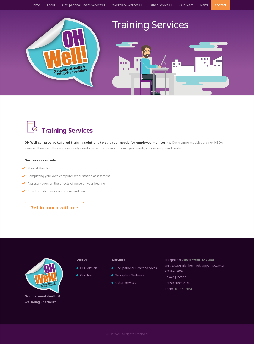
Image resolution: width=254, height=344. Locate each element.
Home (35, 5)
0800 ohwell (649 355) (198, 259)
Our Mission (88, 268)
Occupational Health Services (82, 5)
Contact (220, 5)
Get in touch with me (54, 207)
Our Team (186, 5)
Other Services (160, 5)
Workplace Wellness (126, 5)
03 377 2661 (183, 289)
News (204, 5)
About (51, 5)
